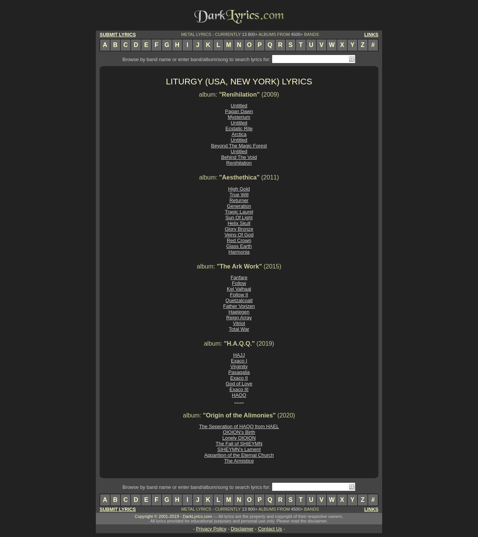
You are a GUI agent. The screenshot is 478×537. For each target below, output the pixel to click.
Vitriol (239, 323)
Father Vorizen (239, 306)
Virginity (238, 366)
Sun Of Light (238, 217)
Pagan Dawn (239, 111)
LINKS (371, 34)
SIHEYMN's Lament (238, 449)
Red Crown (239, 240)
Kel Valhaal (239, 289)
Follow (239, 283)
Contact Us (270, 529)
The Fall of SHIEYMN (239, 443)
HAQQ (239, 395)
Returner (239, 200)
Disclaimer (242, 529)
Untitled (239, 105)
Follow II (239, 295)
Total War (239, 329)
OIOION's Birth (239, 432)
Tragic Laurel (239, 212)
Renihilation (239, 163)
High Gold (239, 189)
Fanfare (239, 277)
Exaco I (239, 361)
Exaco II (239, 378)
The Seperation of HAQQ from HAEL (239, 426)
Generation (239, 206)
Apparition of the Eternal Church (239, 455)
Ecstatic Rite (238, 128)
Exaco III (239, 389)
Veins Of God (239, 235)
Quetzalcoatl (238, 300)
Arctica (238, 134)
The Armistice (239, 461)
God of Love (239, 384)
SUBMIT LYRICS (118, 34)
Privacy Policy (211, 529)
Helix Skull (239, 223)
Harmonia (238, 252)
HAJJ (239, 355)
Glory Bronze (239, 229)
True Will (239, 194)
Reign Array (239, 317)
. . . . (239, 401)
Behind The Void (239, 157)
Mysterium (239, 117)
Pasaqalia (239, 372)
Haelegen (239, 312)
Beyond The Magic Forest (239, 146)
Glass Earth (239, 246)
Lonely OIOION (238, 438)
